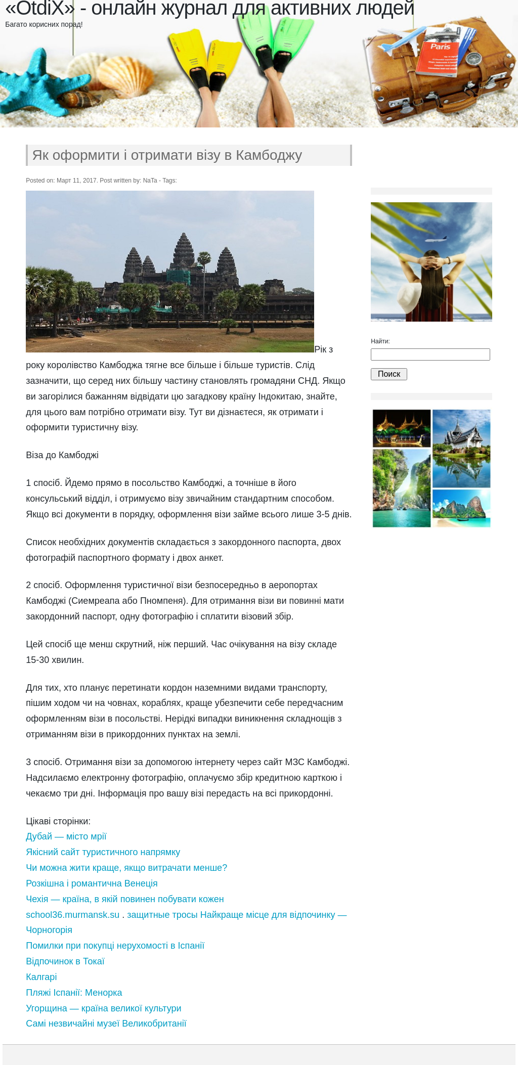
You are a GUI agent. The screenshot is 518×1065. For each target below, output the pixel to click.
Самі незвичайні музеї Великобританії (106, 1023)
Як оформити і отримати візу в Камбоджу (167, 155)
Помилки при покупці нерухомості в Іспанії (115, 946)
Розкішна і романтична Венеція (92, 883)
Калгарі (41, 977)
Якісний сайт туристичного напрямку (103, 852)
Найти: (380, 341)
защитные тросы (162, 915)
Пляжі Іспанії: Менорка (74, 993)
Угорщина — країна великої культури (103, 1008)
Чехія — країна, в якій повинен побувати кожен (125, 899)
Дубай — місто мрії (66, 836)
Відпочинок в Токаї (65, 961)
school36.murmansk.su (72, 915)
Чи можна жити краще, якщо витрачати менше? (126, 868)
